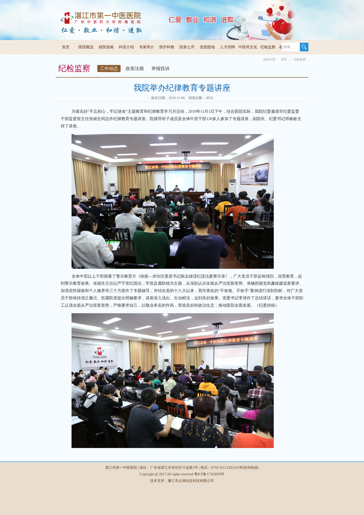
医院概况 (86, 47)
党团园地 (207, 47)
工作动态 (109, 68)
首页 (66, 47)
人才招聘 (227, 47)
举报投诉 (160, 68)
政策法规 (135, 68)
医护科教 (166, 47)
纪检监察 (268, 47)
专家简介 (146, 47)
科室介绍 (126, 47)
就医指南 (106, 47)
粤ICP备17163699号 (209, 474)
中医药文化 (247, 47)
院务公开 (187, 47)
